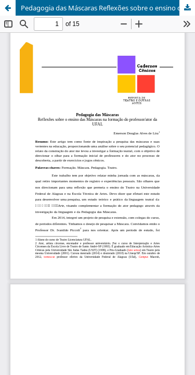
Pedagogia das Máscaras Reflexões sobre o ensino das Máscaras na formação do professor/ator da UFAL (108, 7)
